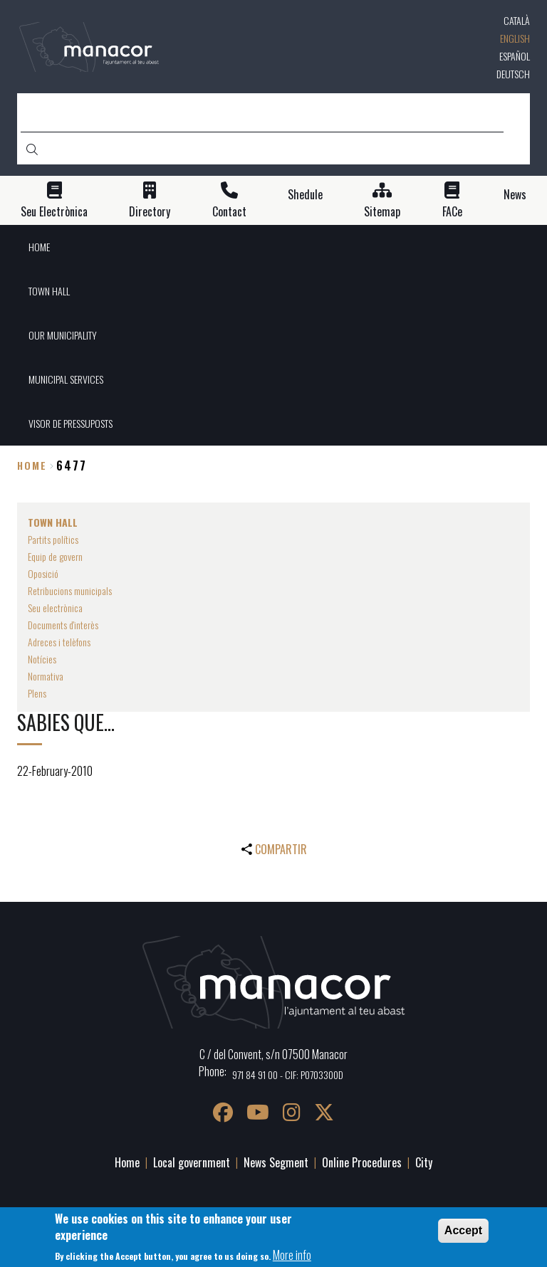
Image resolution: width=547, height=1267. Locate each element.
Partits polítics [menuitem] (53, 539)
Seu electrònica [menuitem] (55, 607)
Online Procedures (362, 1162)
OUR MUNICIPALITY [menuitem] (62, 334)
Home (32, 465)
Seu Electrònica (54, 211)
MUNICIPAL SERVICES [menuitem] (65, 379)
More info (292, 1254)
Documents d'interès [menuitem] (63, 624)
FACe (452, 211)
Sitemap (382, 211)
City (423, 1162)
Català (517, 20)
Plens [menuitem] (37, 692)
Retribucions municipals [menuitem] (70, 590)
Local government (191, 1162)
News (515, 194)
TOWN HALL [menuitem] (49, 290)
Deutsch (513, 73)
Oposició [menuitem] (43, 573)
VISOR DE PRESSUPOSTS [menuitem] (70, 423)
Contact (229, 211)
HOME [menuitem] (39, 246)
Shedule (305, 194)
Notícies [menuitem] (42, 658)
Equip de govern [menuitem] (55, 556)
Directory (149, 211)
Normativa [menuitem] (45, 675)
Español (514, 55)
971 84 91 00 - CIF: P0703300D (287, 1074)
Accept (463, 1230)
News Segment (276, 1162)
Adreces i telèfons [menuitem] (59, 641)
